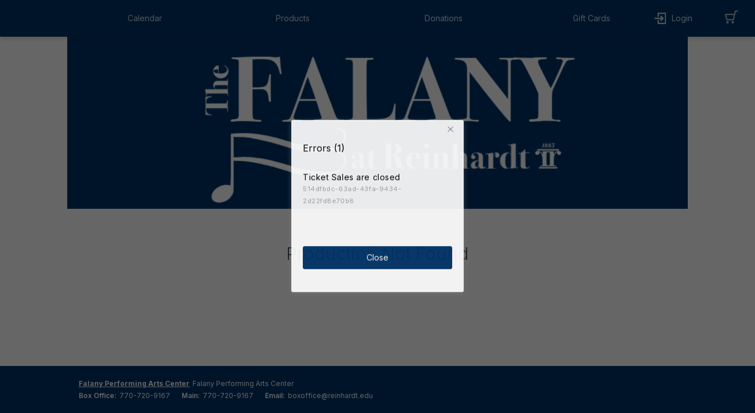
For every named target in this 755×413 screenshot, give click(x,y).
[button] (452, 127)
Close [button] (377, 255)
